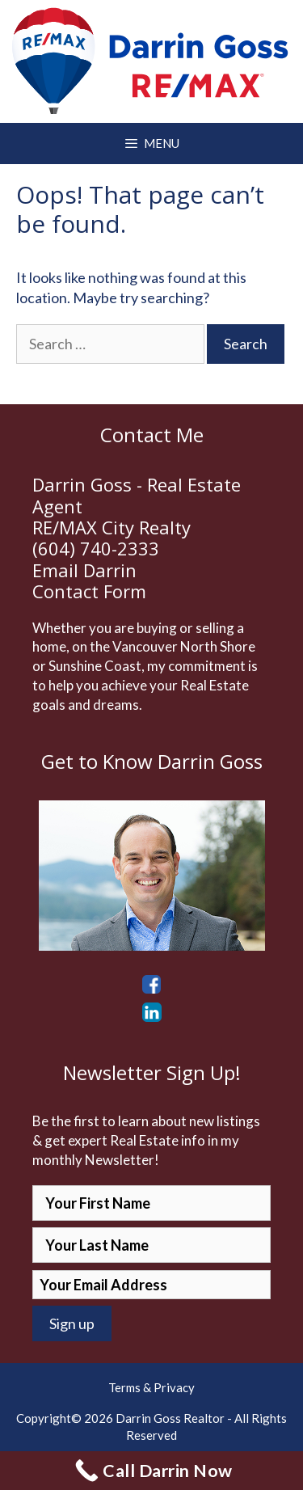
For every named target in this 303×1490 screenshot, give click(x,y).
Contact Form (89, 591)
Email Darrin (84, 570)
